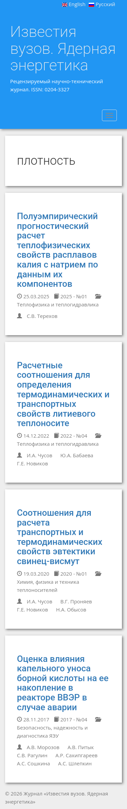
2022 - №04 (70, 435)
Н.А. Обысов (71, 609)
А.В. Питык (80, 747)
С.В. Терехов (42, 316)
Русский (102, 4)
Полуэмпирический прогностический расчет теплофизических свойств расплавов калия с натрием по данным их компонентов (57, 250)
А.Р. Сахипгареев (77, 755)
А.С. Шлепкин (75, 763)
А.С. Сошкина (33, 763)
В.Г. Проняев (76, 601)
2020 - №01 (70, 573)
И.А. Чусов (39, 455)
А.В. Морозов (43, 747)
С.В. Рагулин (32, 755)
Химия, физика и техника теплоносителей (58, 582)
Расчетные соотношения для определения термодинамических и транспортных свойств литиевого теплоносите (63, 394)
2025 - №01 (70, 296)
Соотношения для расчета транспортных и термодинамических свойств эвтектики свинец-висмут (59, 537)
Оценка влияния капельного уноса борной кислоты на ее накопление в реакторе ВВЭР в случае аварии (62, 683)
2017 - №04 (70, 719)
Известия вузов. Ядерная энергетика (63, 48)
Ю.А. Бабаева (76, 455)
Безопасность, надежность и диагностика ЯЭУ (58, 728)
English (74, 4)
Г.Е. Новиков (32, 463)
